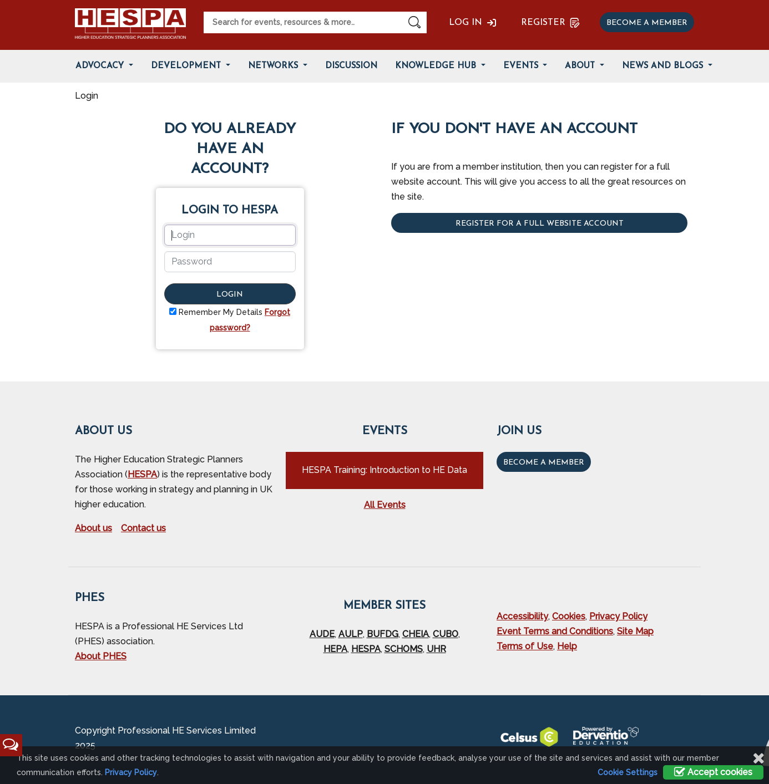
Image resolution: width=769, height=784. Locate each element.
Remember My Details (220, 312)
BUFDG (382, 634)
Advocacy (101, 66)
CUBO (445, 634)
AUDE (322, 634)
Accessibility (522, 616)
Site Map (635, 631)
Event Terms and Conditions (555, 631)
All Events (385, 505)
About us (93, 528)
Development (187, 66)
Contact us (143, 528)
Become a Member (543, 463)
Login (229, 295)
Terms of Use (525, 646)
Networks (274, 66)
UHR (436, 649)
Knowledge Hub (437, 66)
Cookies (568, 616)
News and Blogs (664, 66)
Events (522, 66)
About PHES (101, 656)
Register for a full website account (540, 224)
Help (567, 646)
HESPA (142, 474)
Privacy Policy (618, 616)
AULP (350, 634)
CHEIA (415, 634)
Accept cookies (713, 772)
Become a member (646, 23)
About (581, 66)
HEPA (335, 649)
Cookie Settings (627, 772)
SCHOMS (403, 649)
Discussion (351, 66)
